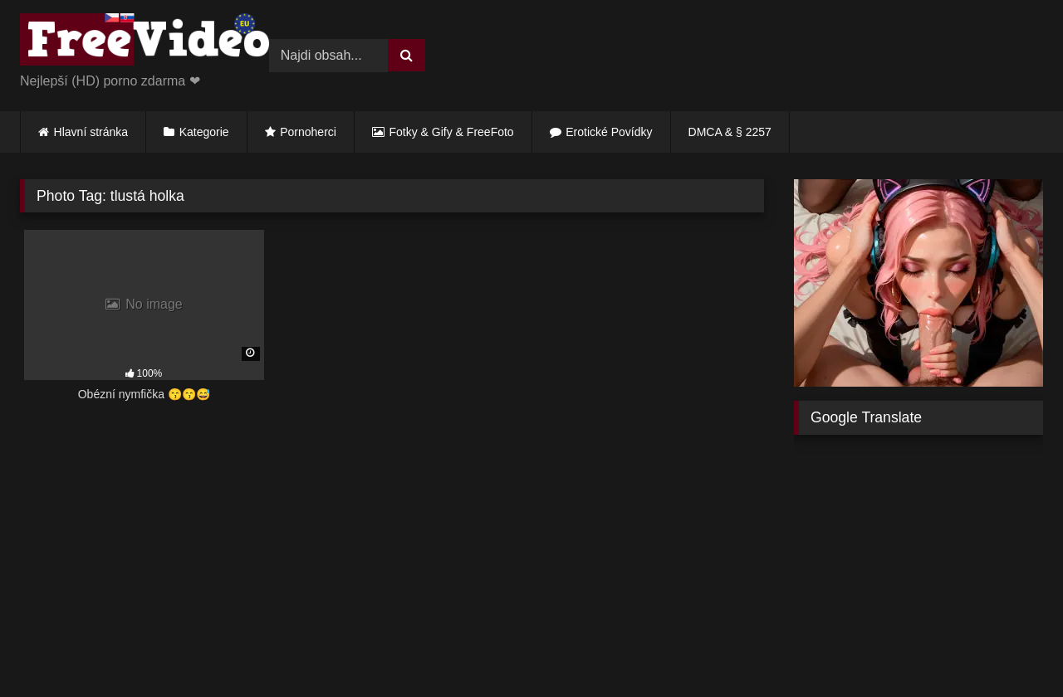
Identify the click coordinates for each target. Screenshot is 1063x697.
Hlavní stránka (91, 132)
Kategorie (204, 132)
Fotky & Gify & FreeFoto (451, 132)
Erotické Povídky (609, 132)
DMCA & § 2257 (730, 132)
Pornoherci (308, 132)
